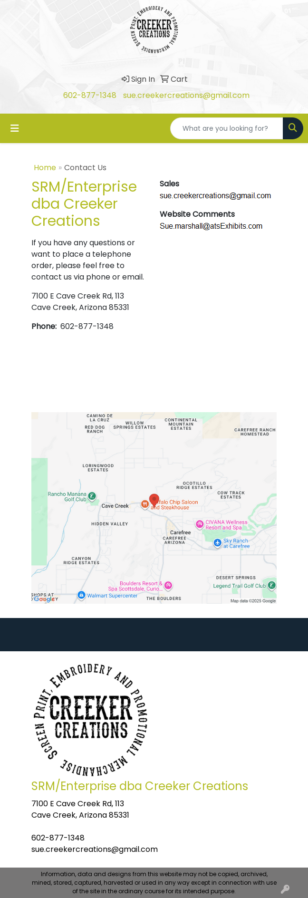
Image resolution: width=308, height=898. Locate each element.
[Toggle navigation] (15, 128)
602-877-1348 (89, 95)
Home (45, 167)
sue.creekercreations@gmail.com (186, 95)
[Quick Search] (226, 128)
